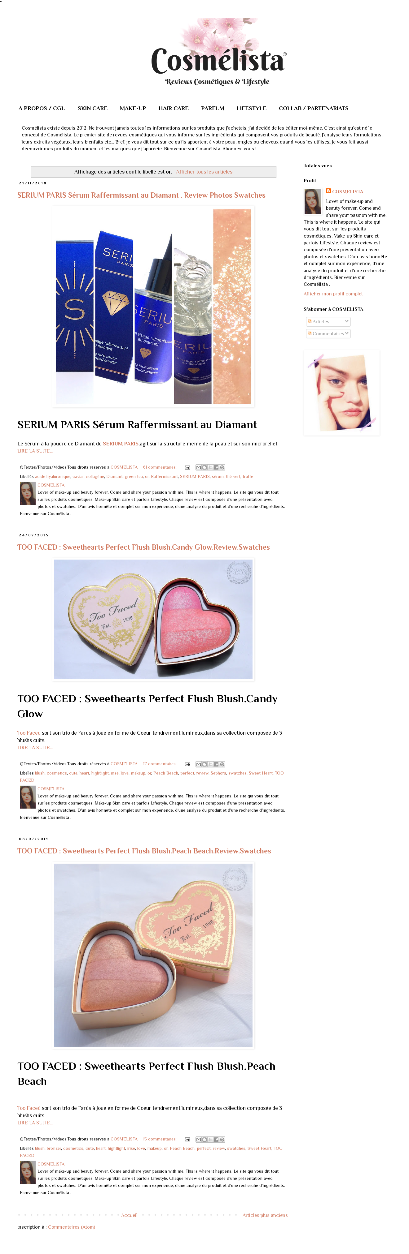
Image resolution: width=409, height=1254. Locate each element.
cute (73, 773)
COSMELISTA (347, 192)
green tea (134, 476)
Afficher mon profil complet (333, 294)
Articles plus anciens (265, 1215)
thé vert (233, 476)
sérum (218, 476)
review (202, 773)
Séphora (218, 773)
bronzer (54, 1148)
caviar (78, 476)
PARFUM (212, 108)
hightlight (100, 773)
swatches (237, 773)
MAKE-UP (133, 108)
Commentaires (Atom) (71, 1227)
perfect (187, 773)
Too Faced (29, 733)
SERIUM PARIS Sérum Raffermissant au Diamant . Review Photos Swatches (141, 195)
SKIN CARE (93, 108)
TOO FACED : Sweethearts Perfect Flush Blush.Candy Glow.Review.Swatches (143, 547)
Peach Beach (165, 773)
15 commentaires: (160, 1138)
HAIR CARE (174, 108)
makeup (138, 773)
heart (84, 773)
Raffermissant (164, 476)
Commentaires (326, 334)
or (147, 476)
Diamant (114, 476)
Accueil (129, 1215)
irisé (115, 773)
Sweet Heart (261, 773)
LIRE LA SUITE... (35, 451)
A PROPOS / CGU (42, 108)
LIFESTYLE (251, 108)
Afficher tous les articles (204, 172)
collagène (95, 476)
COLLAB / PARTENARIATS (314, 108)
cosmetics (57, 773)
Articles (318, 321)
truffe (248, 476)
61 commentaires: (160, 467)
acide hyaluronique (52, 476)
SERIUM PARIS (121, 443)
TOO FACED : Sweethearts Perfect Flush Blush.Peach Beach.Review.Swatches (144, 851)
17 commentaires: (160, 763)
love (125, 773)
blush (40, 773)
